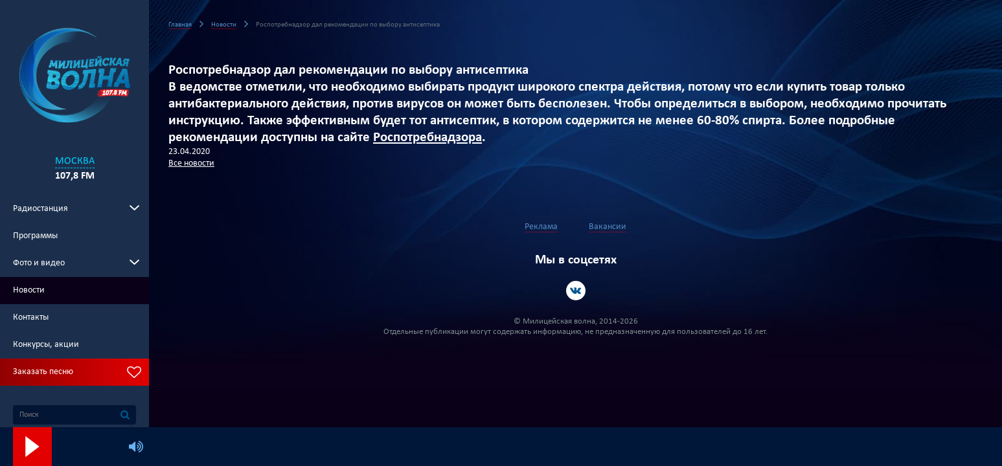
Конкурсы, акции (46, 345)
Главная (180, 24)
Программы (35, 236)
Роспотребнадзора (427, 137)
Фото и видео (39, 263)
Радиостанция (40, 209)
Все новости (191, 163)
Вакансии (607, 227)
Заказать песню (43, 372)
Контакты (31, 317)
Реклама (541, 227)
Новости (29, 290)
